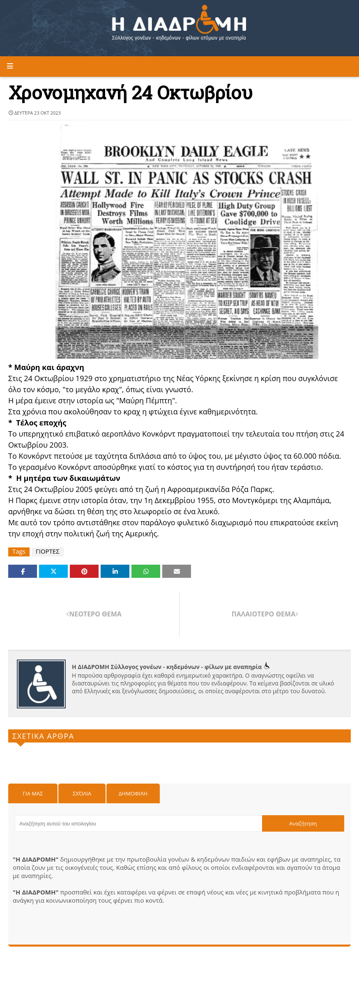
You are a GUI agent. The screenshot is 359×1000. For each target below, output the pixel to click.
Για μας (33, 793)
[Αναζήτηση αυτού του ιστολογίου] (138, 823)
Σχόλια (82, 793)
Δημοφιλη (133, 793)
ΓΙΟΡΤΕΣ (48, 551)
